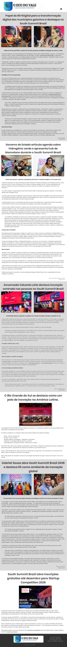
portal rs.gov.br (7, 361)
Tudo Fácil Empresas (34, 363)
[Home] (61, 9)
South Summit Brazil (12, 632)
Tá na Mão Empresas (47, 363)
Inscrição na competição (33, 630)
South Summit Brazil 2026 (46, 55)
